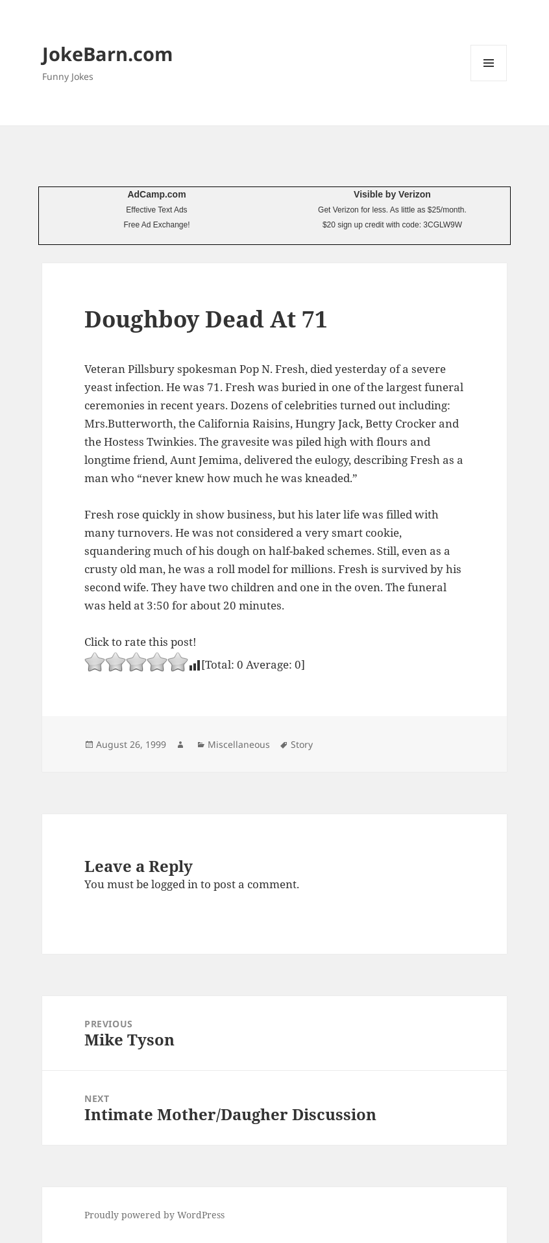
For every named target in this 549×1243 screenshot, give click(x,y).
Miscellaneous (239, 744)
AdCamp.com (156, 194)
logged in (174, 884)
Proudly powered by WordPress (154, 1215)
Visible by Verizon (392, 194)
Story (302, 744)
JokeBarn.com (107, 53)
